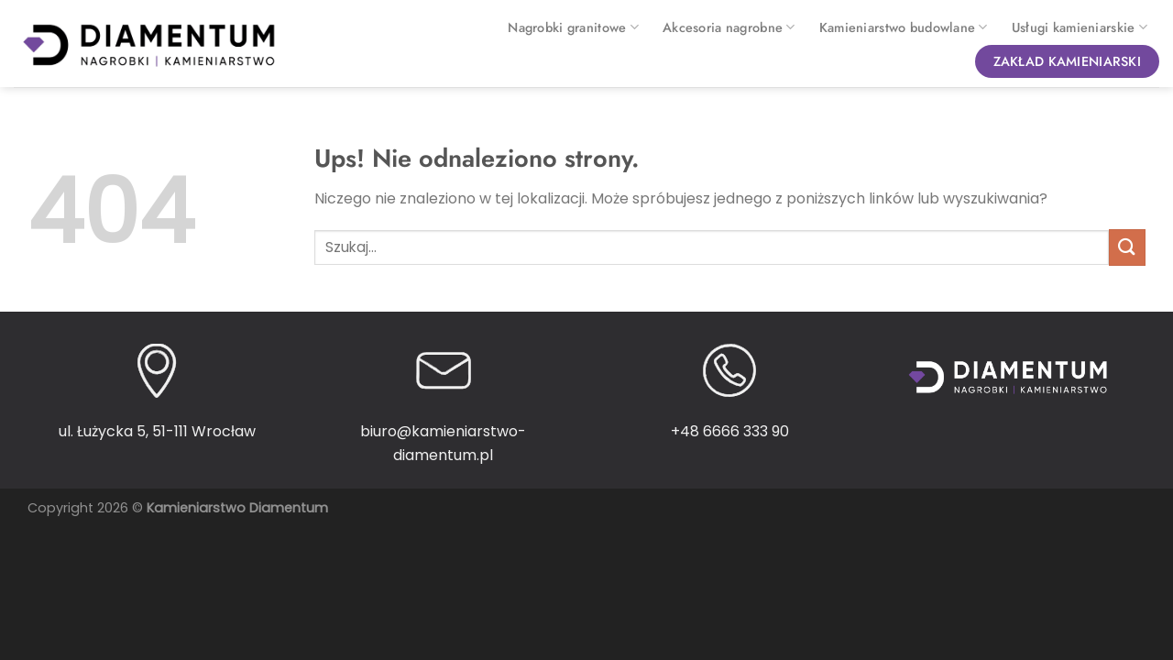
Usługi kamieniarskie (1079, 27)
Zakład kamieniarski (1067, 61)
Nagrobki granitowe (573, 27)
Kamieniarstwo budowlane (903, 27)
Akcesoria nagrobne (729, 27)
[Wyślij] (1127, 247)
